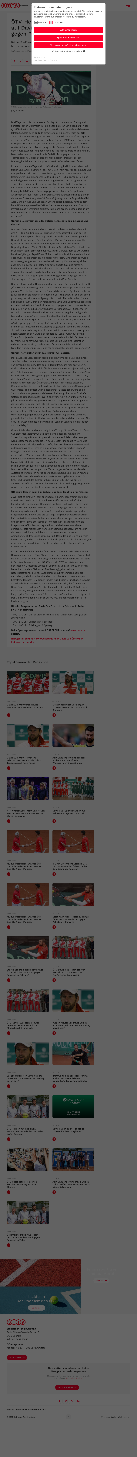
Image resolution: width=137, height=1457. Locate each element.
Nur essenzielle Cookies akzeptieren (68, 45)
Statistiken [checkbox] (58, 22)
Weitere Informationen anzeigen (68, 51)
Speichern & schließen (68, 37)
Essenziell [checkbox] (43, 22)
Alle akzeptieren (68, 29)
